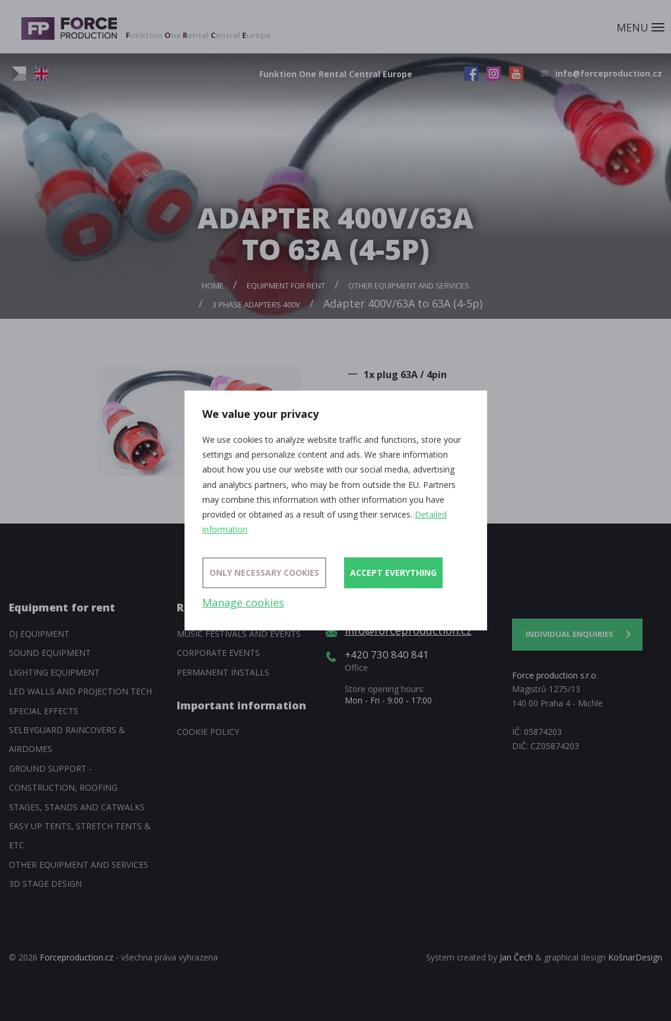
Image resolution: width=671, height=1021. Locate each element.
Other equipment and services (408, 285)
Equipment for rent (286, 285)
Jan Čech (516, 957)
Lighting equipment (54, 672)
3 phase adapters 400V (256, 304)
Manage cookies (243, 602)
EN (41, 73)
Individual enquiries (569, 634)
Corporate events (218, 652)
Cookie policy (208, 731)
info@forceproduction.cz (608, 73)
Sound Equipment (50, 652)
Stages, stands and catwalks (77, 807)
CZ (19, 73)
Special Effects (43, 710)
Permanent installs (223, 672)
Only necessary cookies (264, 572)
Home (213, 285)
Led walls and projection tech (80, 691)
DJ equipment (39, 633)
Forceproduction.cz (76, 957)
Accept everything (393, 572)
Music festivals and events (239, 633)
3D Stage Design (45, 883)
